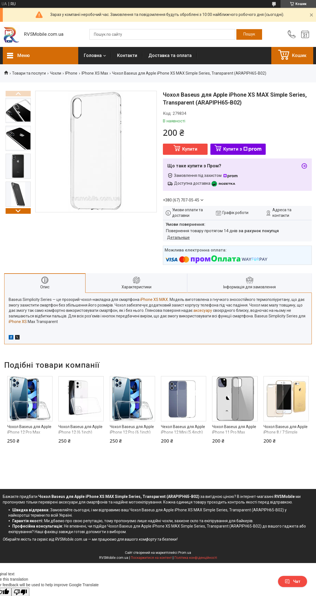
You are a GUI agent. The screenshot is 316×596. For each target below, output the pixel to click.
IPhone (71, 73)
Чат (292, 581)
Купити (189, 149)
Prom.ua (184, 553)
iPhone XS (18, 321)
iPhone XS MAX (154, 299)
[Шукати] (249, 34)
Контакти (127, 55)
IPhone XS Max (95, 73)
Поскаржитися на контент (151, 558)
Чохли (55, 73)
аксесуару (202, 310)
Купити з (242, 149)
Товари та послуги (29, 73)
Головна (93, 55)
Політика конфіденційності (195, 558)
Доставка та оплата (170, 55)
